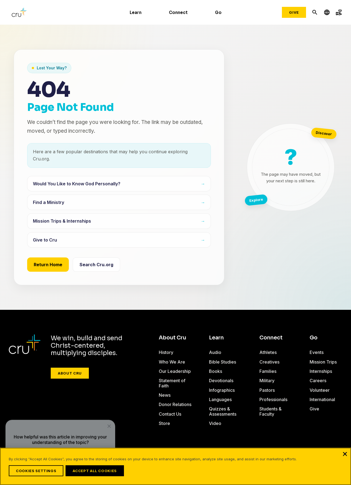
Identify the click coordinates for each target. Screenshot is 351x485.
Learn (135, 12)
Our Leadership (175, 371)
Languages (220, 399)
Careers (318, 380)
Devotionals (221, 380)
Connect (178, 12)
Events (317, 352)
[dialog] (60, 430)
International (322, 399)
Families (267, 371)
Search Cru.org (96, 264)
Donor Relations (175, 404)
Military (266, 380)
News (165, 395)
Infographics (222, 390)
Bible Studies (222, 362)
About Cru (70, 373)
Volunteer (320, 390)
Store (164, 423)
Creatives (269, 362)
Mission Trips (323, 362)
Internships (321, 371)
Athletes (268, 352)
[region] (175, 468)
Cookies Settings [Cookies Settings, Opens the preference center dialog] (36, 471)
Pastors (267, 390)
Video (215, 423)
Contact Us (170, 414)
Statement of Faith (172, 383)
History (166, 352)
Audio (215, 352)
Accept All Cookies (98, 471)
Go (218, 12)
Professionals (273, 399)
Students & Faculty (270, 411)
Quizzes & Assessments (222, 411)
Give (294, 12)
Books (215, 371)
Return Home (48, 264)
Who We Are (172, 362)
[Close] (345, 457)
